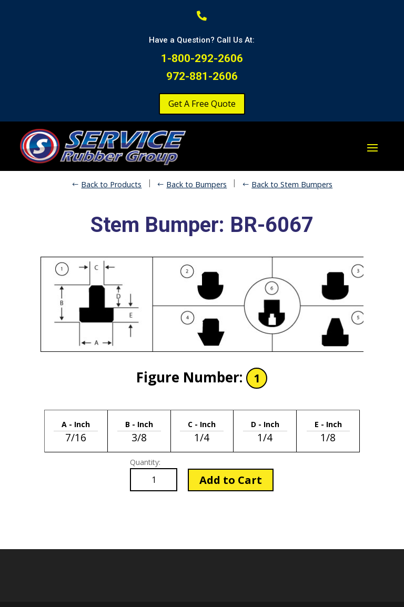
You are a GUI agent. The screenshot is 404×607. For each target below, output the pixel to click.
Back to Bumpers (196, 184)
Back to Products (111, 184)
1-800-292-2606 (202, 58)
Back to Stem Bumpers (291, 184)
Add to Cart (230, 480)
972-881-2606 (202, 76)
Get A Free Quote (202, 103)
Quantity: (145, 462)
